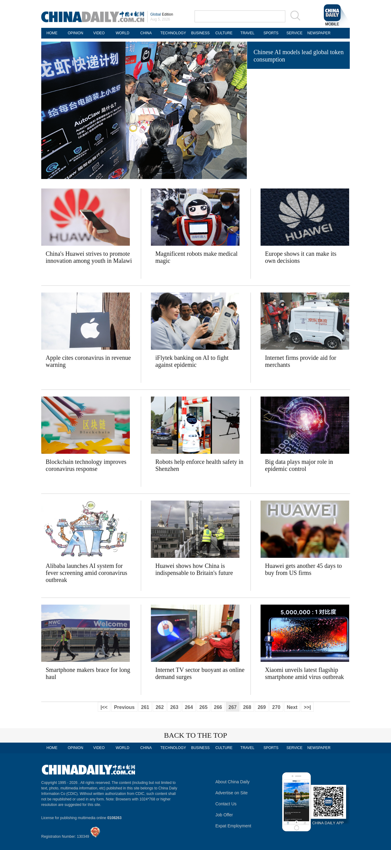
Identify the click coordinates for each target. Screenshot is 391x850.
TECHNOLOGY (173, 33)
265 (203, 707)
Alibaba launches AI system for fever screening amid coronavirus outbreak (86, 572)
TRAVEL (247, 33)
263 (174, 707)
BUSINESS (200, 33)
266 (218, 707)
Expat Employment (233, 825)
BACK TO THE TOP (195, 735)
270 (276, 707)
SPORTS (270, 33)
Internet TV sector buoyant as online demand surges (200, 673)
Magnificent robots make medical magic (196, 257)
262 (159, 707)
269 (262, 707)
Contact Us (225, 803)
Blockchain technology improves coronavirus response (86, 465)
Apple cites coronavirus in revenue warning (88, 361)
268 (247, 707)
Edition (161, 14)
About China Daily (232, 781)
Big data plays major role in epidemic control (299, 465)
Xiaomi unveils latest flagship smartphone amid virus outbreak (304, 673)
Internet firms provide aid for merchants (300, 361)
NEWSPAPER (318, 33)
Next (292, 707)
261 (145, 707)
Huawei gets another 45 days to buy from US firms (303, 569)
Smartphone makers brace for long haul (88, 673)
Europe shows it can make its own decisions (301, 257)
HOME (51, 33)
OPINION (75, 33)
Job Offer (224, 814)
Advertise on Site (231, 792)
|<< (104, 707)
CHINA (146, 33)
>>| (307, 707)
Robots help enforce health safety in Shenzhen (199, 465)
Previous (124, 707)
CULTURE (223, 33)
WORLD (123, 33)
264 (189, 707)
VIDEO (98, 33)
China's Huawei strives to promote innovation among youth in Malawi (89, 257)
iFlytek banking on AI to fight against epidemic (191, 361)
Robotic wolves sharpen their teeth (296, 162)
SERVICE (294, 33)
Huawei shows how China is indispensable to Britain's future (194, 569)
